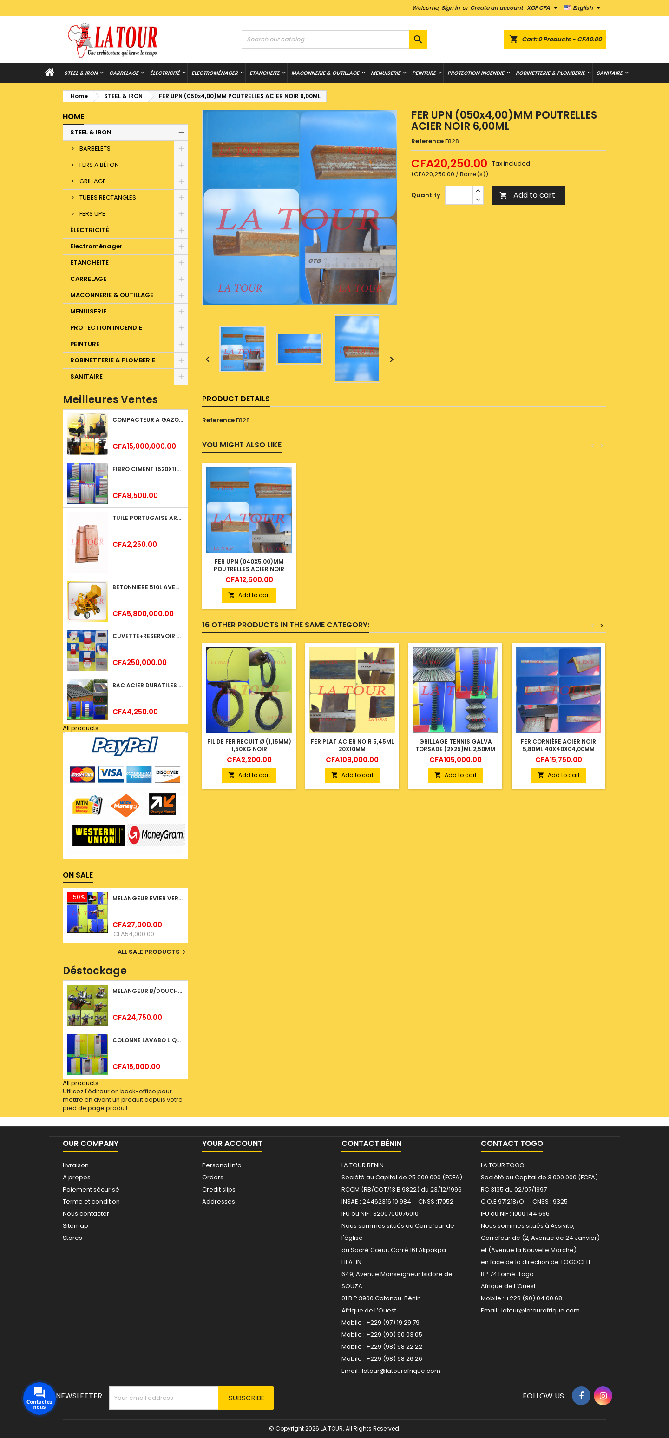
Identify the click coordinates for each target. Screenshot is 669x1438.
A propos (77, 1177)
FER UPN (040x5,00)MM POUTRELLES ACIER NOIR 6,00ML (455, 569)
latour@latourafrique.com (540, 1310)
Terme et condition (91, 1201)
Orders (212, 1177)
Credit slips (219, 1189)
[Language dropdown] (583, 8)
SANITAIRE (610, 73)
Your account (232, 1143)
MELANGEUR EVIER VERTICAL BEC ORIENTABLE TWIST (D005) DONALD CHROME (148, 898)
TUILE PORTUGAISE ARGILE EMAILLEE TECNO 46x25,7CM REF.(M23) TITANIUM (148, 517)
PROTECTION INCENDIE (475, 73)
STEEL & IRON (81, 73)
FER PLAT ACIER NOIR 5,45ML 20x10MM (352, 745)
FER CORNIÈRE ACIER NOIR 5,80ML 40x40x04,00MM (558, 745)
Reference (427, 141)
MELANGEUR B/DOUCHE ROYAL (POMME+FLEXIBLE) (148, 990)
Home (73, 116)
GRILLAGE (92, 181)
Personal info (222, 1165)
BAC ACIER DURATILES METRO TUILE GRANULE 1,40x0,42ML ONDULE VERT (148, 685)
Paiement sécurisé (91, 1189)
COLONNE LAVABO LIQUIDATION (148, 1040)
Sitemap (75, 1225)
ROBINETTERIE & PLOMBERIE (550, 73)
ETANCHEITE (264, 73)
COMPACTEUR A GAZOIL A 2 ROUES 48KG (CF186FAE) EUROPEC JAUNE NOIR (148, 419)
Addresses (218, 1201)
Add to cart (527, 195)
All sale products (153, 952)
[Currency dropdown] (543, 8)
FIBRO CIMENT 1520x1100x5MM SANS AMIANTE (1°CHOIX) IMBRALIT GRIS (148, 469)
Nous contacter (86, 1213)
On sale (78, 875)
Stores (72, 1237)
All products (80, 728)
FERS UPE (92, 213)
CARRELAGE (123, 73)
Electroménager (214, 73)
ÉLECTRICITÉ (165, 73)
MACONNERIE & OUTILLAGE (325, 73)
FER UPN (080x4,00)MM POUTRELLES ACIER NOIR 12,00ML (249, 569)
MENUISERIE (385, 73)
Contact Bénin (371, 1143)
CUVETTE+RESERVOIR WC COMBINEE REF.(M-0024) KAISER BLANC (148, 635)
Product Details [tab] (236, 398)
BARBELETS (95, 148)
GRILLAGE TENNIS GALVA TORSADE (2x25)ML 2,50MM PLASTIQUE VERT (455, 749)
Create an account (496, 8)
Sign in (450, 8)
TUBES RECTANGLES (107, 197)
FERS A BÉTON (99, 164)
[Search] (334, 39)
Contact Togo (512, 1143)
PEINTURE (424, 73)
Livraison (76, 1165)
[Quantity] (459, 195)
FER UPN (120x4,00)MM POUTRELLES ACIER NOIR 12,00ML (352, 569)
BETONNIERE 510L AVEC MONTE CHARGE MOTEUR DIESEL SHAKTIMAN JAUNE (148, 587)
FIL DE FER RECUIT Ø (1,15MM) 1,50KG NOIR (249, 745)
